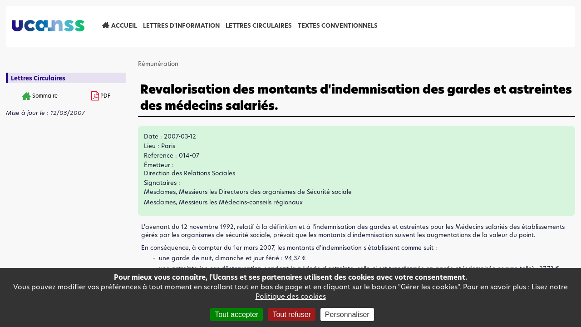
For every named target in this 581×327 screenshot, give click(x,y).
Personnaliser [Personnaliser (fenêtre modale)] (347, 314)
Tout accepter (236, 314)
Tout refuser (291, 314)
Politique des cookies (291, 296)
